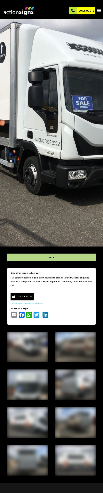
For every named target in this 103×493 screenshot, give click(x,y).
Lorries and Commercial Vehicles (27, 298)
